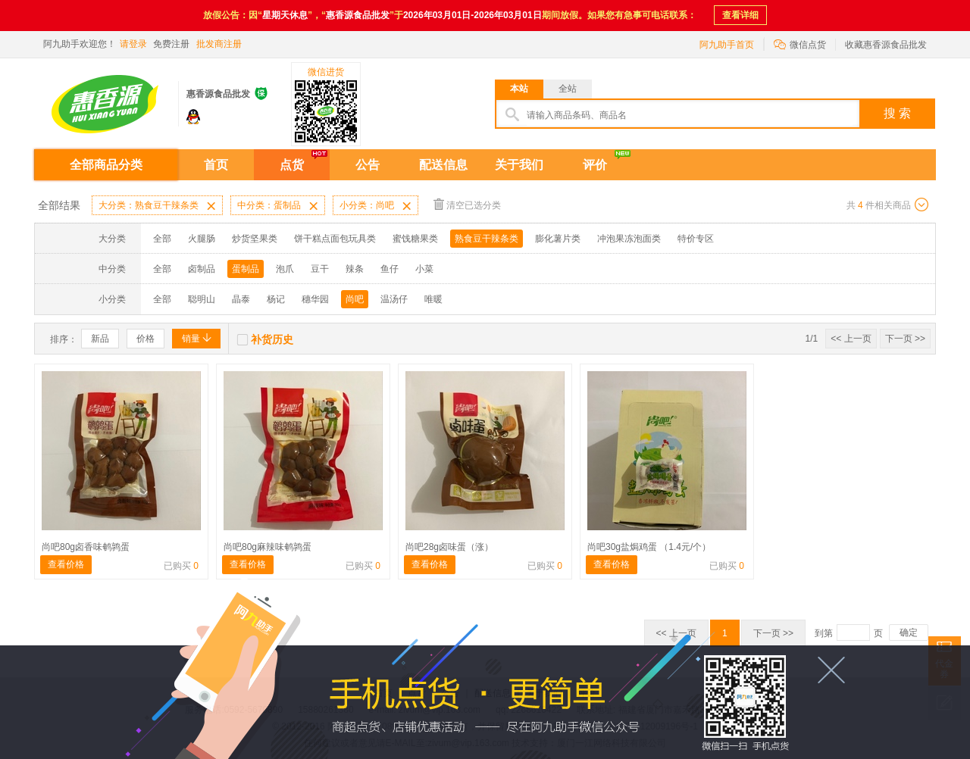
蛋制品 (245, 269)
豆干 (320, 269)
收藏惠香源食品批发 (886, 44)
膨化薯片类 (557, 238)
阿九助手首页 (726, 44)
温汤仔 (394, 299)
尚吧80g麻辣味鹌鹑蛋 (267, 547)
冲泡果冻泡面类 (629, 238)
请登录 (133, 44)
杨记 (276, 299)
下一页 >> (905, 338)
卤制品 (201, 269)
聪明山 (201, 299)
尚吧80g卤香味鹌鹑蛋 (86, 547)
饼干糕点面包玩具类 (335, 238)
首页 (216, 164)
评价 (595, 164)
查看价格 (66, 564)
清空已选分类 (467, 204)
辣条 (355, 269)
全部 (162, 238)
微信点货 (800, 43)
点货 (292, 164)
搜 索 (897, 113)
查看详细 (740, 15)
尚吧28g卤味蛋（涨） (449, 547)
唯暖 (433, 299)
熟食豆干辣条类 (486, 238)
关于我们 (519, 164)
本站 (519, 88)
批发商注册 (219, 44)
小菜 (424, 269)
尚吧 (355, 299)
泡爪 (285, 269)
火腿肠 (201, 238)
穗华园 (315, 299)
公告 (367, 164)
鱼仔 (389, 269)
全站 (568, 88)
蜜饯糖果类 (415, 238)
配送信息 (443, 164)
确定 (909, 632)
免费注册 (171, 44)
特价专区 (695, 238)
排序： (63, 339)
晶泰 (241, 299)
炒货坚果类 (254, 238)
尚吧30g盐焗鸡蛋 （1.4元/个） (649, 547)
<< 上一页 (851, 338)
